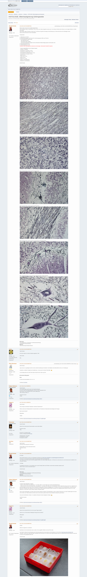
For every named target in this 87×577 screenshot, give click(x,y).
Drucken (76, 22)
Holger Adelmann (13, 386)
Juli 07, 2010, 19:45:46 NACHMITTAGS (25, 523)
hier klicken (25, 382)
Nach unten (10, 22)
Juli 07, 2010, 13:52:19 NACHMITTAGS (25, 422)
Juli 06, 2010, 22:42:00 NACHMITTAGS (25, 363)
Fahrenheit (11, 422)
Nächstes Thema (75, 19)
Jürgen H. (11, 402)
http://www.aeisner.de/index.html (67, 532)
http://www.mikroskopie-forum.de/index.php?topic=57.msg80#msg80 (35, 418)
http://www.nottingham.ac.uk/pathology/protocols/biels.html (53, 457)
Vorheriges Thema (67, 19)
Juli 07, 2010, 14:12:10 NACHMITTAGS (25, 441)
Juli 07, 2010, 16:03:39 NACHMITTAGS (25, 479)
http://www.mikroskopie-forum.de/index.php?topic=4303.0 (33, 398)
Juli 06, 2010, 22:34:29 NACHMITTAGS (25, 349)
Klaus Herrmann (12, 363)
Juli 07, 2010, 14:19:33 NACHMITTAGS (25, 453)
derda (10, 349)
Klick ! (29, 432)
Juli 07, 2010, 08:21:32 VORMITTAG (25, 402)
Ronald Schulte (12, 26)
